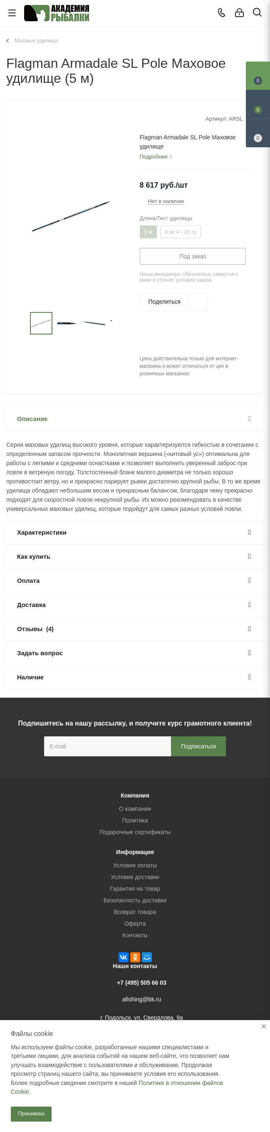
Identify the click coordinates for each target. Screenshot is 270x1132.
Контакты (134, 935)
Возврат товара (135, 912)
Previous (20, 323)
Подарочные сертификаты (135, 832)
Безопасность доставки (135, 900)
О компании (135, 808)
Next (121, 323)
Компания (135, 795)
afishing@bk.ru (141, 999)
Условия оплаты (135, 865)
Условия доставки (135, 877)
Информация (135, 852)
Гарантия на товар (135, 888)
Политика (135, 820)
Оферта (135, 923)
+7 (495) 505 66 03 (141, 982)
